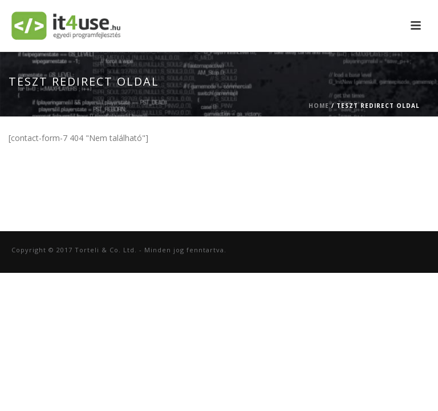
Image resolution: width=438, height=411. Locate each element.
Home (319, 106)
